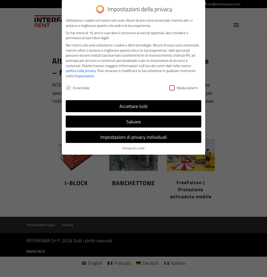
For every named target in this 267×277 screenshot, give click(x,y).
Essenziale (77, 87)
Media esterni (183, 87)
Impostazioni (84, 76)
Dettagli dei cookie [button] (133, 148)
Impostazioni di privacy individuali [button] (133, 137)
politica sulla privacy (81, 70)
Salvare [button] (133, 121)
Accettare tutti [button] (133, 106)
